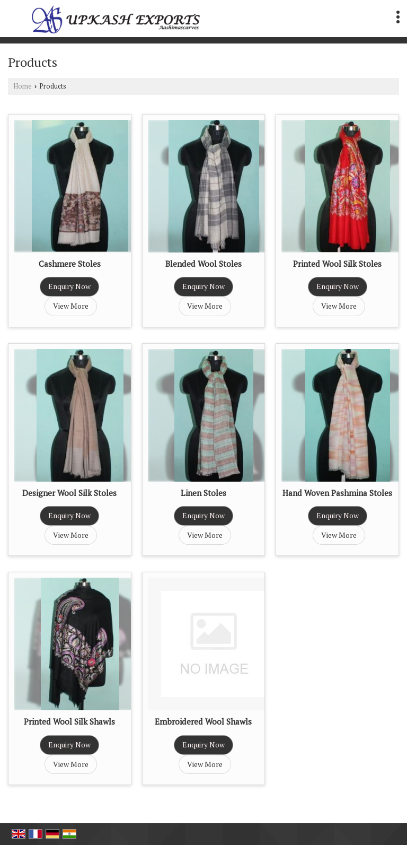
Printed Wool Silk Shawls (69, 721)
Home (22, 86)
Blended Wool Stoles (203, 263)
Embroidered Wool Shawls (203, 721)
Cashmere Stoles (70, 263)
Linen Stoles (203, 492)
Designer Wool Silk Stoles (69, 492)
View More (71, 306)
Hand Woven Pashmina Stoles (337, 492)
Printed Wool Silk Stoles (337, 263)
